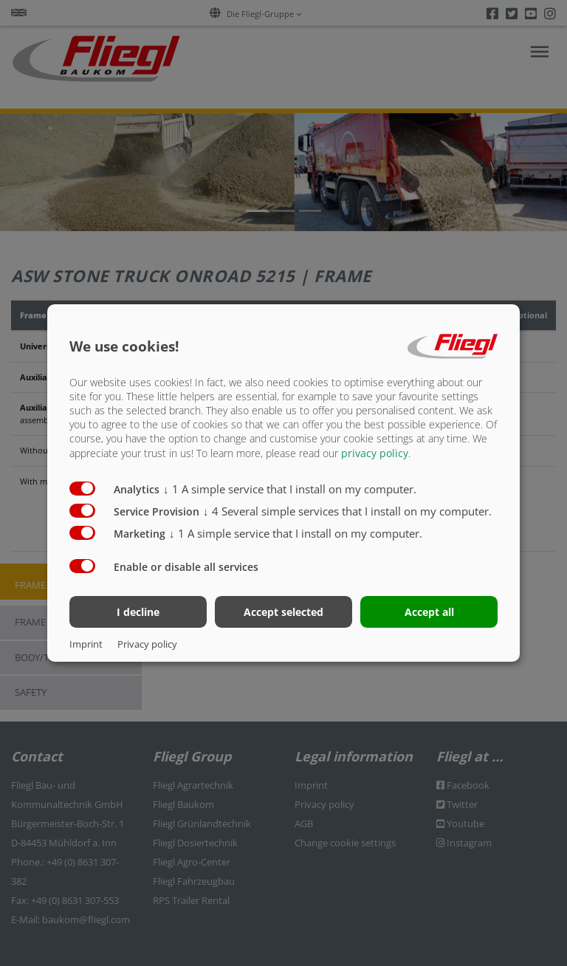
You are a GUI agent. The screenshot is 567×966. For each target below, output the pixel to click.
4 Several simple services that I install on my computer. (347, 510)
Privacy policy (147, 644)
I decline (138, 612)
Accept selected (283, 612)
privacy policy (374, 452)
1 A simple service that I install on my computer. (289, 488)
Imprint (86, 644)
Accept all (429, 612)
